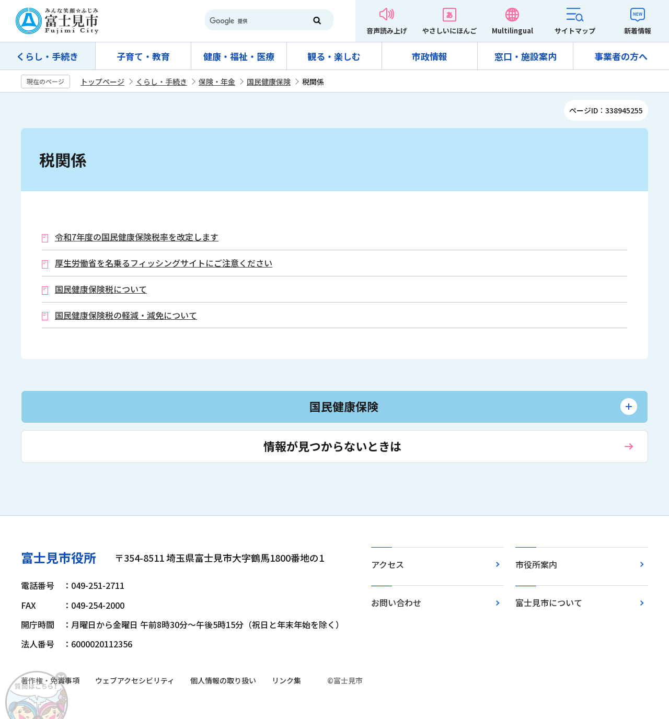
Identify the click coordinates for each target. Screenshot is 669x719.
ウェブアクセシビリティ (135, 680)
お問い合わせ (396, 602)
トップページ (102, 81)
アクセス (387, 564)
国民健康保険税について (101, 289)
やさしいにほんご (449, 31)
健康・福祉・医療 (238, 56)
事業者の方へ (621, 56)
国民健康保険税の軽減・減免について (126, 315)
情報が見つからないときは (332, 445)
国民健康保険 (269, 81)
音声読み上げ (386, 31)
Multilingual (512, 31)
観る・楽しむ (334, 56)
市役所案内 (536, 564)
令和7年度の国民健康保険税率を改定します (136, 236)
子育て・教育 (143, 56)
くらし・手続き (47, 56)
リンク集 (286, 680)
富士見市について (548, 602)
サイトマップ (575, 31)
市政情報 (429, 56)
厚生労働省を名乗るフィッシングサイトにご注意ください (163, 263)
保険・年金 (217, 81)
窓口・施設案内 (525, 56)
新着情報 (637, 31)
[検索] (251, 21)
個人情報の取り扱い (223, 680)
